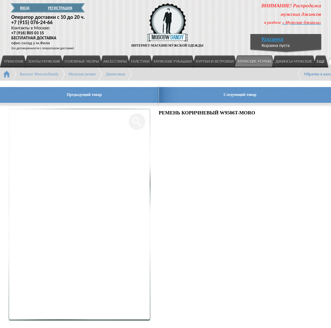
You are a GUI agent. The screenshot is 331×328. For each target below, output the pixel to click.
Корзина (272, 39)
